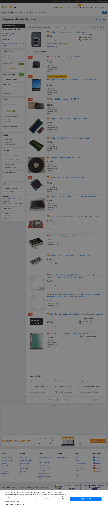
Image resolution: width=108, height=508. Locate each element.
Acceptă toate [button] (85, 503)
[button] (36, 505)
